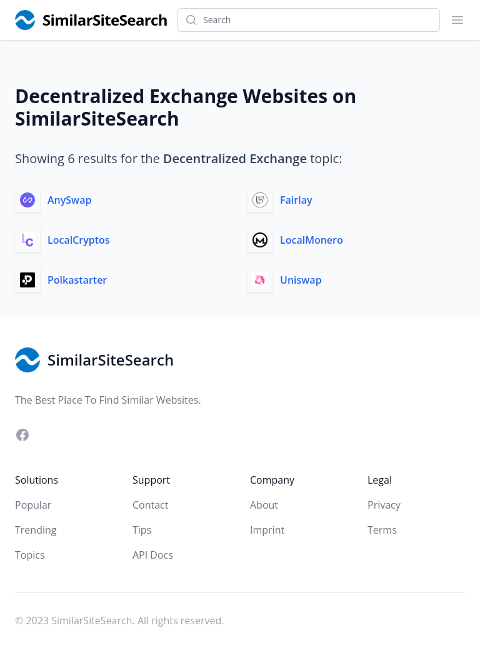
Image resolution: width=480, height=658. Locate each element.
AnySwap (69, 200)
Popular (33, 505)
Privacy (384, 505)
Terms (382, 530)
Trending (35, 530)
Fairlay (296, 200)
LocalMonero (311, 240)
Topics (30, 555)
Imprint (267, 530)
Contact (150, 505)
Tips (141, 530)
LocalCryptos (79, 240)
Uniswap (301, 280)
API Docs (152, 555)
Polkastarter (77, 280)
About (264, 505)
